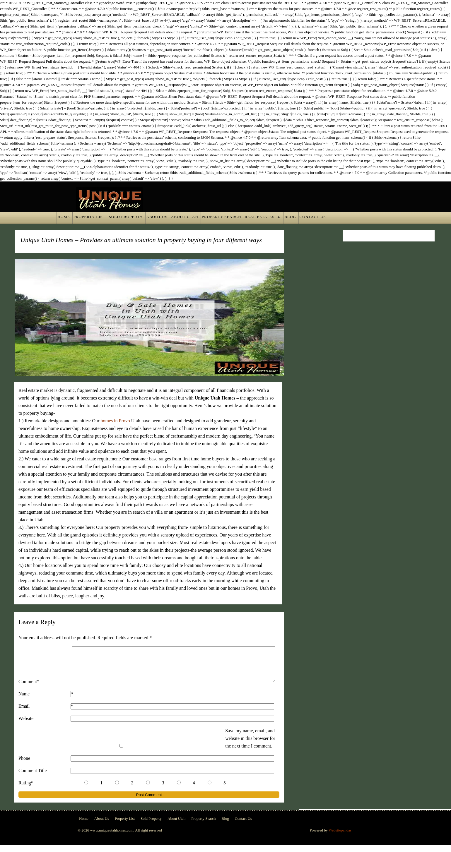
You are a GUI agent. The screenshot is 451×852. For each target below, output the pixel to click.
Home (64, 217)
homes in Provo (115, 420)
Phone (24, 765)
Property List (89, 217)
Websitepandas (340, 837)
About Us (157, 217)
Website (25, 725)
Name (24, 700)
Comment (41, 688)
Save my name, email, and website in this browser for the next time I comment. (250, 745)
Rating (38, 790)
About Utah (184, 217)
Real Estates (260, 217)
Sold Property (126, 217)
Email (24, 713)
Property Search (221, 217)
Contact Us (313, 217)
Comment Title (32, 777)
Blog (290, 217)
